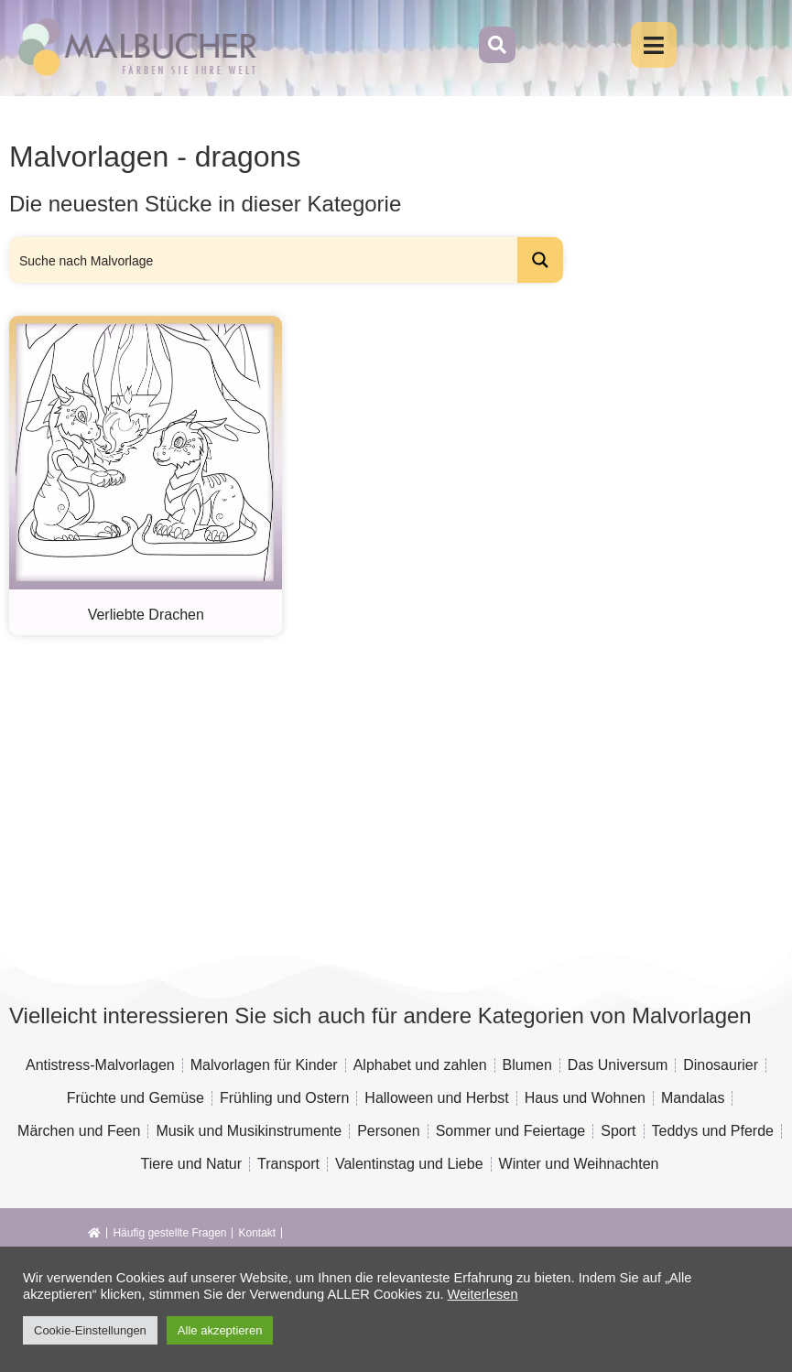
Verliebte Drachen (146, 614)
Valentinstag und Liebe (409, 1164)
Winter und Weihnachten (579, 1164)
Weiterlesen (483, 1294)
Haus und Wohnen (585, 1098)
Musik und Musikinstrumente (249, 1131)
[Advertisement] (351, 782)
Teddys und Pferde (713, 1131)
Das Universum (617, 1065)
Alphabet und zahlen (420, 1065)
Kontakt (257, 1232)
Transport (288, 1164)
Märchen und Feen (78, 1131)
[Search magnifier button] (540, 260)
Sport (618, 1131)
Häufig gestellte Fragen (169, 1232)
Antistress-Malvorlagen (100, 1065)
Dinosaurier (720, 1065)
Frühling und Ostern (284, 1098)
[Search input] (264, 260)
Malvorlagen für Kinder (264, 1065)
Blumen (527, 1065)
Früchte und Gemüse (135, 1098)
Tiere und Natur (192, 1164)
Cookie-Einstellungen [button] (90, 1330)
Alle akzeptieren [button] (220, 1330)
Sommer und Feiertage (511, 1131)
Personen (388, 1131)
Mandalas (692, 1098)
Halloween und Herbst (436, 1098)
